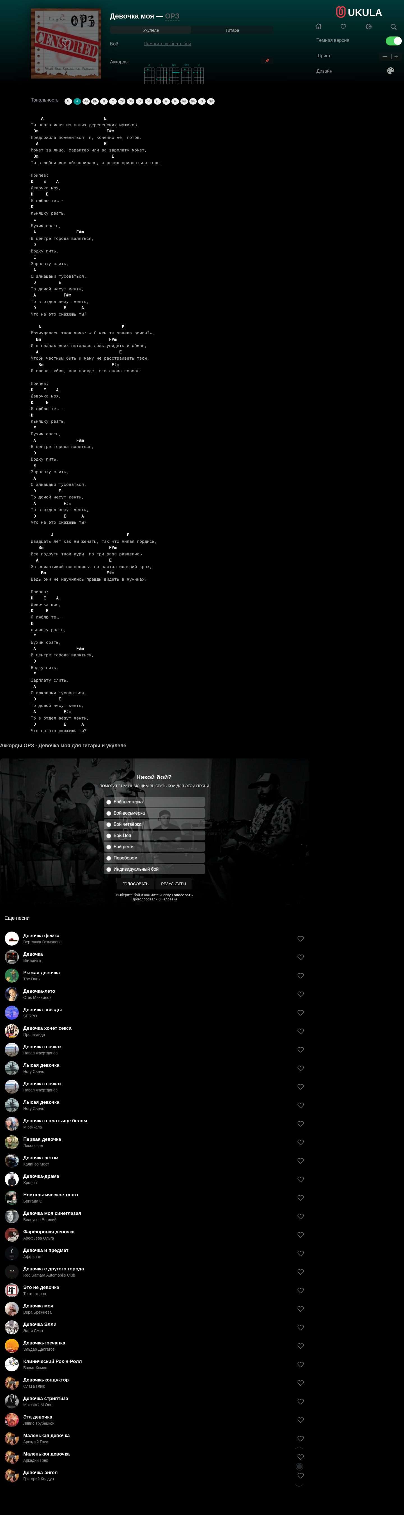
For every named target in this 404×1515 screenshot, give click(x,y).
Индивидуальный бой (136, 869)
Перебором (125, 858)
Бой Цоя (122, 835)
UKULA (365, 12)
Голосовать (136, 884)
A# (86, 101)
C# (122, 101)
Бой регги (124, 846)
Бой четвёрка (127, 824)
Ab (68, 101)
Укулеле (151, 30)
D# (148, 101)
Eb (157, 101)
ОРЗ (172, 16)
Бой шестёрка (128, 801)
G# (211, 101)
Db (131, 101)
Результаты (173, 884)
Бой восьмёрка (129, 813)
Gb (193, 101)
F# (184, 101)
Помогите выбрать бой (167, 43)
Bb (95, 101)
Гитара (232, 30)
